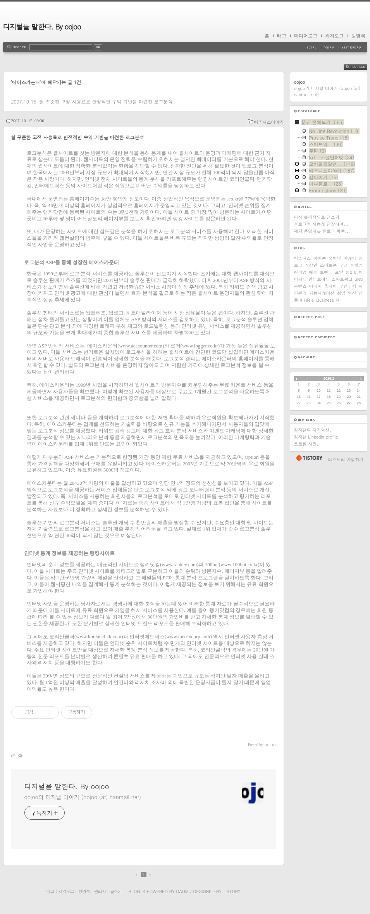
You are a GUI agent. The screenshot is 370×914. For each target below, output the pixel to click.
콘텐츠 (300, 286)
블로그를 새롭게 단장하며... (321, 224)
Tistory (232, 891)
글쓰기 (116, 891)
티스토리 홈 (309, 458)
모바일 (335, 258)
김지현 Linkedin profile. (317, 437)
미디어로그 (305, 35)
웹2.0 (351, 272)
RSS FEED (361, 67)
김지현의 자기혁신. (312, 430)
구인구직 (347, 286)
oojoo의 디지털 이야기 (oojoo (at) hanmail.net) (82, 797)
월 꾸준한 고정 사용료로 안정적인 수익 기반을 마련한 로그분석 (105, 101)
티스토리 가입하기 (346, 459)
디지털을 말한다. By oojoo (42, 26)
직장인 (311, 265)
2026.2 (329, 378)
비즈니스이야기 (269, 122)
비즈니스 (302, 258)
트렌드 (326, 272)
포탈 (339, 272)
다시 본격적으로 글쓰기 (316, 217)
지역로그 (66, 891)
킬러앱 (300, 272)
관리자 (100, 891)
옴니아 (330, 286)
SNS (359, 279)
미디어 (315, 286)
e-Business (322, 300)
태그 (281, 35)
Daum (182, 891)
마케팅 (350, 258)
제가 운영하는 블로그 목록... (322, 231)
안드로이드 (319, 279)
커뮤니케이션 (322, 293)
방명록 (358, 35)
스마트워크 (342, 279)
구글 (343, 265)
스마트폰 (328, 265)
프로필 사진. (306, 444)
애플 (313, 272)
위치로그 (334, 35)
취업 (341, 293)
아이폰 (319, 258)
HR (307, 300)
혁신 (352, 293)
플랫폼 (356, 265)
